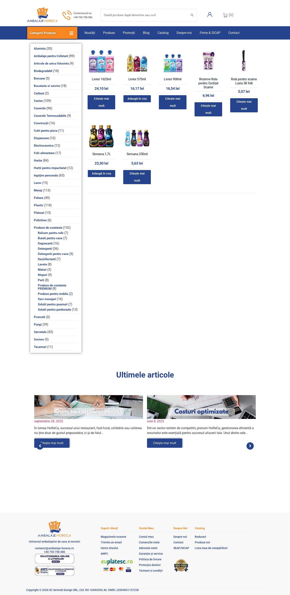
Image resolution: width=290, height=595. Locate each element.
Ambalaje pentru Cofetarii (51, 56)
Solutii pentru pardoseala (54, 309)
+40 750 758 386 (83, 17)
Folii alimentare (44, 153)
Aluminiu (40, 48)
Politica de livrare (150, 559)
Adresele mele (148, 548)
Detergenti (45, 249)
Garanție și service (151, 553)
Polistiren (40, 220)
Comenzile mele (149, 542)
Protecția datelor (150, 565)
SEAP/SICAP (181, 548)
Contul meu (146, 536)
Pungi (38, 324)
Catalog (163, 33)
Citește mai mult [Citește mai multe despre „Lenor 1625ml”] (101, 102)
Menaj (38, 190)
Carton (38, 101)
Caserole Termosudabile (50, 116)
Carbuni (39, 93)
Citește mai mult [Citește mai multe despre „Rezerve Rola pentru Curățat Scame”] (208, 109)
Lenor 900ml (172, 79)
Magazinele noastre (113, 536)
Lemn (37, 183)
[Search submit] (192, 15)
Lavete (42, 264)
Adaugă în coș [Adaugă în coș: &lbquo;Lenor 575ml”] (137, 98)
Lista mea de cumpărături (211, 548)
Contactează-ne (83, 13)
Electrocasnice (44, 145)
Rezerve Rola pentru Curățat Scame (208, 83)
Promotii (39, 317)
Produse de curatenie (48, 228)
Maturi (42, 269)
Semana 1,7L (101, 154)
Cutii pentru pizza (45, 131)
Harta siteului (109, 548)
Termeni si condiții (151, 570)
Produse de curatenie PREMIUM (52, 287)
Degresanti (45, 243)
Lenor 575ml (137, 79)
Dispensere (41, 138)
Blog (146, 33)
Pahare (38, 198)
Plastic (38, 205)
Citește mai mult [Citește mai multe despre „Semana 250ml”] (137, 177)
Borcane (39, 78)
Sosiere (39, 339)
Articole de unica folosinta (51, 63)
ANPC (104, 553)
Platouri (39, 213)
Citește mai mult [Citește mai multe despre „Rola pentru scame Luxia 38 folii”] (244, 105)
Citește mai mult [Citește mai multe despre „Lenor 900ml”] (172, 102)
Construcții (41, 123)
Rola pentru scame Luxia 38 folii (244, 81)
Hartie (38, 160)
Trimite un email (111, 542)
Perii (41, 280)
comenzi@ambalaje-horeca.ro (54, 548)
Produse (109, 33)
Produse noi (202, 542)
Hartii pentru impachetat (50, 168)
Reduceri (200, 536)
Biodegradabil (43, 71)
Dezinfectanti (47, 259)
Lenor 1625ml (101, 79)
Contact (233, 33)
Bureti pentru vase (50, 238)
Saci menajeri (47, 299)
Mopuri (42, 275)
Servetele (40, 332)
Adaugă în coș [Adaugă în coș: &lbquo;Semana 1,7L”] (101, 173)
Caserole (40, 108)
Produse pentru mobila (53, 294)
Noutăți (90, 33)
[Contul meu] (209, 14)
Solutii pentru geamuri (52, 304)
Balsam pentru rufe (50, 233)
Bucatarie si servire (47, 86)
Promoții (129, 33)
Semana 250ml (137, 154)
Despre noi (184, 33)
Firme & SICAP (210, 33)
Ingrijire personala (46, 175)
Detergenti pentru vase (53, 254)
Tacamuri (40, 347)
